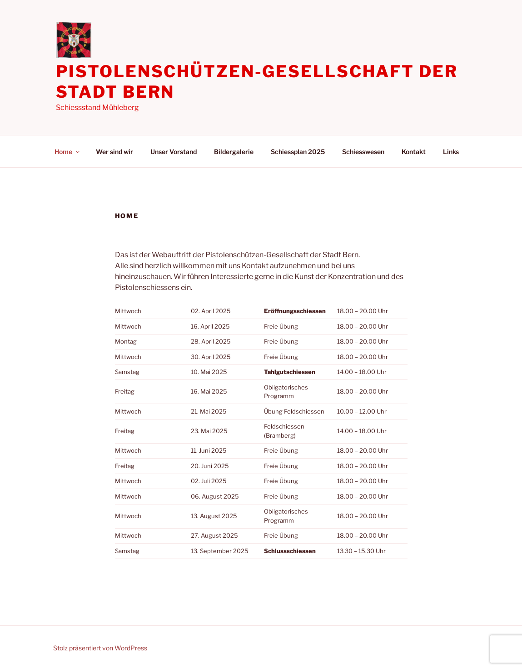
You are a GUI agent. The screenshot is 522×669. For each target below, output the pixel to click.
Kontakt (414, 151)
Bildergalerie (234, 151)
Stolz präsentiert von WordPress (100, 648)
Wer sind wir (114, 151)
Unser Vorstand (173, 151)
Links (451, 151)
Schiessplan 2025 (298, 151)
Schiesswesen (363, 151)
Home (68, 151)
